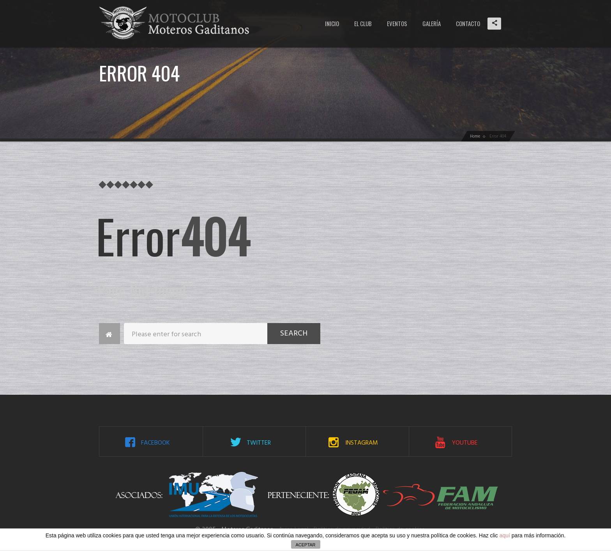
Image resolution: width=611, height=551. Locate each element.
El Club (363, 23)
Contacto (468, 23)
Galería (431, 23)
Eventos (397, 23)
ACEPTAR (305, 544)
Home (475, 136)
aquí (505, 535)
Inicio (332, 23)
